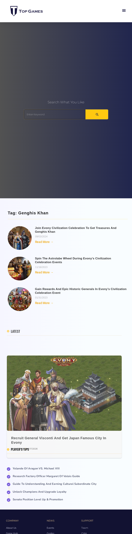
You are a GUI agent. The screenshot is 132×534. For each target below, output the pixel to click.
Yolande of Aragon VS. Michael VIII (36, 495)
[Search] (96, 114)
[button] (124, 10)
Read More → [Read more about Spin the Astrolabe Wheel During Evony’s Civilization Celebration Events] (44, 272)
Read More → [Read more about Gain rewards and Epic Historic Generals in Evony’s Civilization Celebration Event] (44, 303)
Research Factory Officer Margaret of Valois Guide (46, 502)
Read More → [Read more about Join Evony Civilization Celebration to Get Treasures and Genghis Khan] (44, 242)
